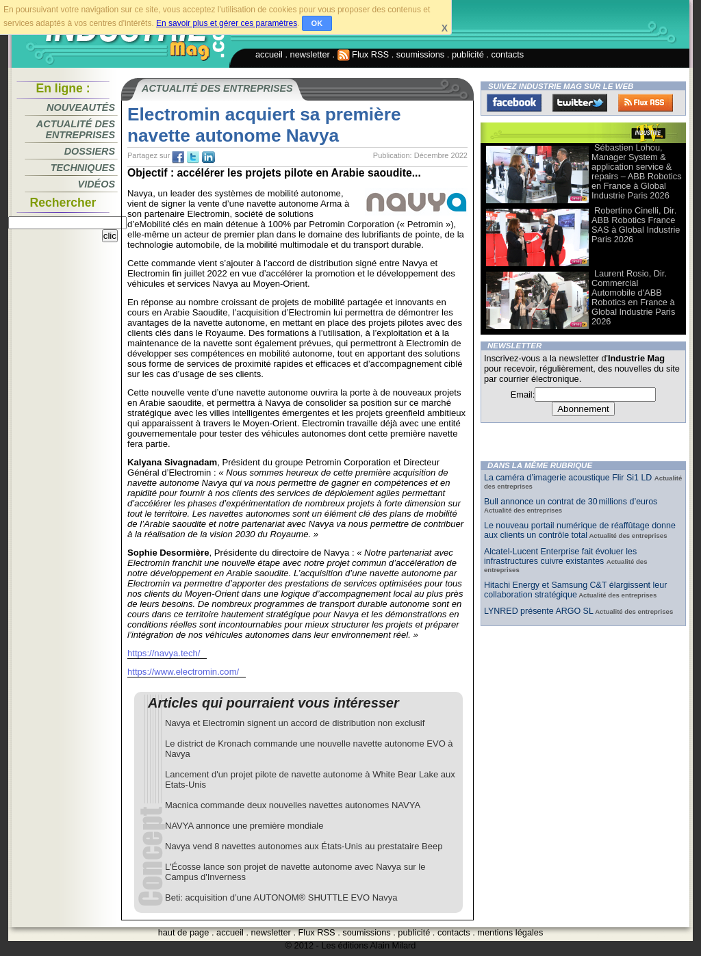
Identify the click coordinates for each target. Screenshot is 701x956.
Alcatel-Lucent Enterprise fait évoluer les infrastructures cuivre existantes (560, 556)
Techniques (83, 167)
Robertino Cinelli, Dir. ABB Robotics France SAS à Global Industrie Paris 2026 (635, 224)
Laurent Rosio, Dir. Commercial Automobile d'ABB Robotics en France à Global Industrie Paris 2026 (633, 297)
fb (178, 157)
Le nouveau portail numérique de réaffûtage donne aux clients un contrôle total (580, 530)
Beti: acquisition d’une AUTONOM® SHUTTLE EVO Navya (281, 897)
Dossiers (89, 151)
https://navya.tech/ (163, 653)
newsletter (310, 54)
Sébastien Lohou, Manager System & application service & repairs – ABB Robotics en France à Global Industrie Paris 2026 (636, 171)
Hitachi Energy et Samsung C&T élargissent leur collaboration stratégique (575, 589)
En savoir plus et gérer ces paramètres (226, 23)
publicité (468, 54)
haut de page (183, 932)
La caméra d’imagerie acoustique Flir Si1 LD (569, 477)
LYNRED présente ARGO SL (539, 611)
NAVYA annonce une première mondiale (244, 826)
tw (193, 157)
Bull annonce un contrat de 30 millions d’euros (570, 501)
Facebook (514, 103)
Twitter (579, 103)
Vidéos (96, 184)
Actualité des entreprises (75, 129)
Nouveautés (81, 107)
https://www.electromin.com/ (183, 672)
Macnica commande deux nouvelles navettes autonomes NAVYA (292, 805)
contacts (508, 54)
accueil (269, 54)
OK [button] (317, 23)
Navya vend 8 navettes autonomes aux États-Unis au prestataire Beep (303, 846)
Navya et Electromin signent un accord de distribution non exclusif (294, 723)
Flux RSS (363, 54)
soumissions (420, 54)
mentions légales (510, 932)
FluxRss (645, 103)
